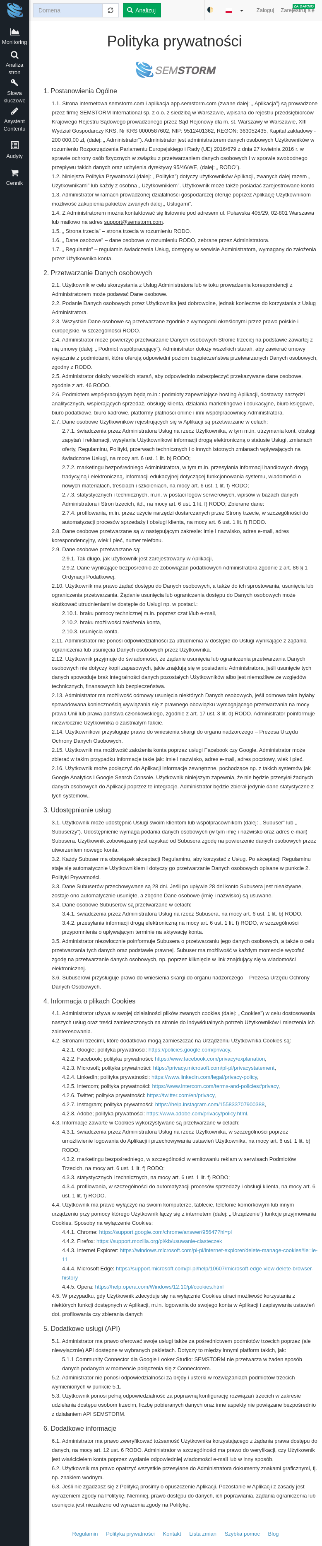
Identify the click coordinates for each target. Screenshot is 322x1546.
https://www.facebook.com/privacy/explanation (210, 1059)
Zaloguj (265, 10)
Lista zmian (202, 1534)
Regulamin (85, 1534)
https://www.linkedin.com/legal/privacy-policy (204, 1077)
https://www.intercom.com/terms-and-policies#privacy (215, 1086)
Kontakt (172, 1534)
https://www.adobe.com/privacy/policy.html (197, 1113)
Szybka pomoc (242, 1534)
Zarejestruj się (298, 8)
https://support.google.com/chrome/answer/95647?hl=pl (165, 1232)
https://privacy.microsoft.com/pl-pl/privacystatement (214, 1068)
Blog (273, 1534)
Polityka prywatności (130, 1534)
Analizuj (141, 10)
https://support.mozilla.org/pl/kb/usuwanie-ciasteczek (159, 1241)
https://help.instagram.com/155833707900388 (210, 1104)
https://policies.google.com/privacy (189, 1050)
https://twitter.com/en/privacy (180, 1095)
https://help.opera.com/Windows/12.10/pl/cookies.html (159, 1287)
